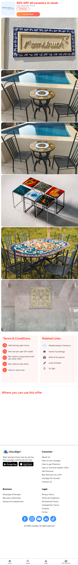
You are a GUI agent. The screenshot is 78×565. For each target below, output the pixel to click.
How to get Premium (51, 464)
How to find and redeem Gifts (55, 468)
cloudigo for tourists (51, 478)
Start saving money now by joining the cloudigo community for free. (18, 458)
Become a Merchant (12, 498)
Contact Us (47, 482)
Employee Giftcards (11, 494)
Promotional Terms (50, 501)
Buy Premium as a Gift (52, 475)
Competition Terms (50, 505)
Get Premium (48, 471)
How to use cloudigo (51, 461)
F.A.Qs (45, 512)
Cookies (45, 508)
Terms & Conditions (50, 498)
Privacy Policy (48, 494)
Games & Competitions (13, 501)
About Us (46, 457)
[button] (19, 451)
